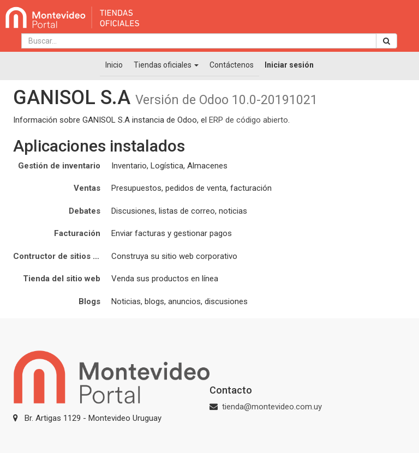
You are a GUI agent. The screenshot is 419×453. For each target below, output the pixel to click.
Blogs (89, 301)
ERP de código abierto (248, 120)
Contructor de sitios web (61, 256)
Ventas (87, 188)
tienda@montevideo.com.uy (272, 407)
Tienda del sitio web (61, 278)
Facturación (77, 233)
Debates (84, 211)
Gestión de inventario (59, 166)
